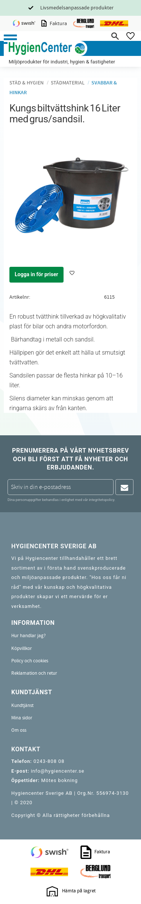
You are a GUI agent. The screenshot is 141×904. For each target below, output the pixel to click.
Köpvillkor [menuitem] (21, 648)
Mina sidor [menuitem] (21, 718)
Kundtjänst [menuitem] (22, 705)
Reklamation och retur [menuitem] (34, 673)
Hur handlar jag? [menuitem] (28, 636)
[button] (10, 39)
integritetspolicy (101, 500)
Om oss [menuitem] (18, 730)
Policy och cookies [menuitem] (29, 661)
